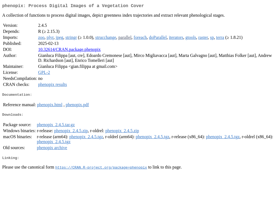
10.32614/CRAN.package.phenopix (69, 50)
